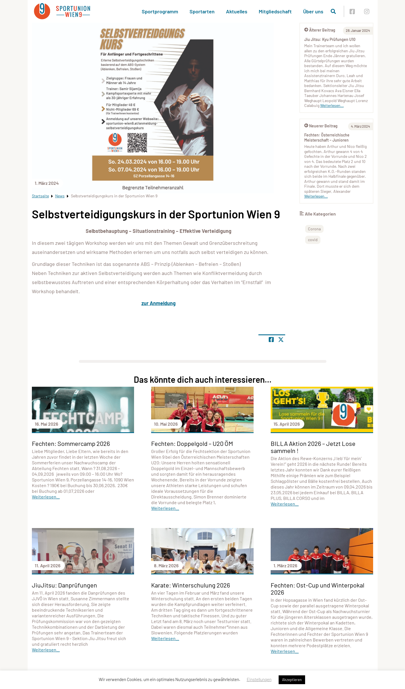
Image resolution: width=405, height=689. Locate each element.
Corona (314, 228)
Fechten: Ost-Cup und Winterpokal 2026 (317, 588)
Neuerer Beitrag (321, 125)
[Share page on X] (281, 339)
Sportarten (202, 11)
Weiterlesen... (332, 105)
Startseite (40, 195)
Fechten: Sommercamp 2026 (71, 443)
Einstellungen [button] (259, 679)
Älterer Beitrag (319, 30)
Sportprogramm (160, 11)
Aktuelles (236, 11)
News (60, 195)
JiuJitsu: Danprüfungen (64, 585)
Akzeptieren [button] (292, 679)
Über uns (313, 11)
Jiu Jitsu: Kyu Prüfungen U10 (329, 39)
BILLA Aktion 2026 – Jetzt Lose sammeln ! (313, 447)
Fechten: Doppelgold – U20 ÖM (192, 443)
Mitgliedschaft (275, 11)
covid (313, 239)
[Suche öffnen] (333, 11)
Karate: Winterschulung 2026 (190, 585)
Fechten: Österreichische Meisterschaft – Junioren (327, 137)
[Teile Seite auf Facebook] (271, 339)
